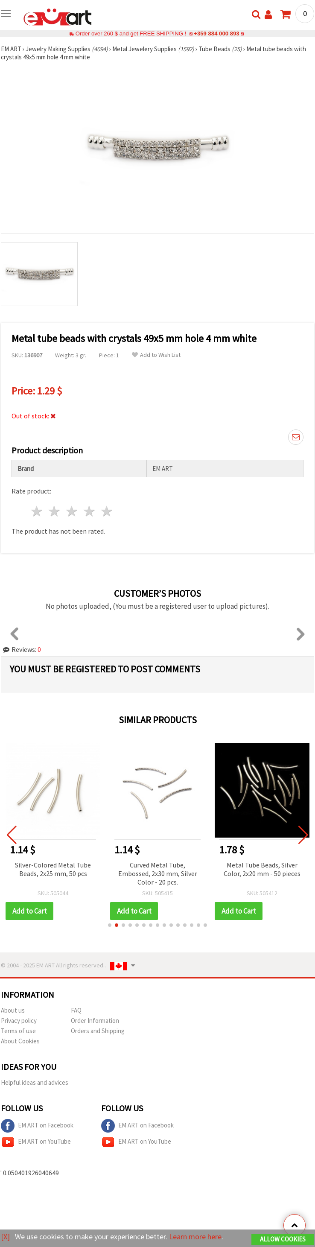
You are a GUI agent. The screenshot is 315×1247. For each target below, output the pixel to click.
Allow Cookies (283, 1239)
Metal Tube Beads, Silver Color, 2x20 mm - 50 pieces (263, 869)
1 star (37, 511)
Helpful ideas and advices (34, 1082)
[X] (5, 1236)
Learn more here (195, 1236)
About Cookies (20, 1041)
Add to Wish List (156, 355)
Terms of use (18, 1031)
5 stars (107, 511)
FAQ (76, 1010)
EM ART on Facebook (37, 1126)
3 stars (72, 511)
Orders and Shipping (98, 1031)
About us (13, 1010)
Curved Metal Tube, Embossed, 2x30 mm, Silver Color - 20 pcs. (158, 873)
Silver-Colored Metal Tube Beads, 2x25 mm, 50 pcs (54, 869)
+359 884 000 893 (216, 33)
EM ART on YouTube (36, 1142)
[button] (109, 925)
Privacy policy (19, 1020)
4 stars (89, 511)
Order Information (95, 1020)
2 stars (55, 511)
